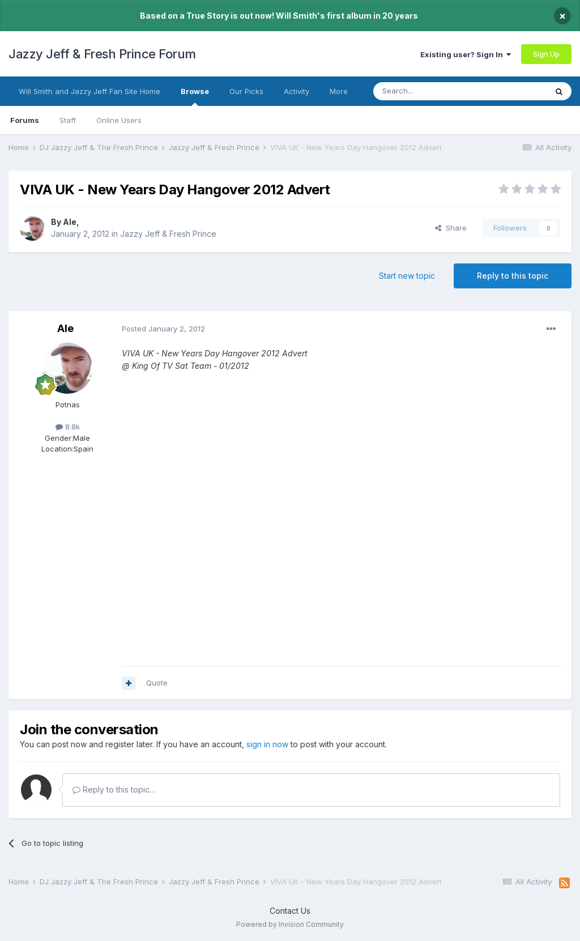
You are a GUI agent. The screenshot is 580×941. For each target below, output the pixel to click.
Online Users (119, 120)
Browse (195, 96)
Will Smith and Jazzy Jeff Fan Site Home (89, 91)
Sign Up (546, 53)
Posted (163, 328)
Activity (296, 91)
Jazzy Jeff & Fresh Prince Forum (102, 53)
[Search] (431, 91)
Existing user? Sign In (465, 54)
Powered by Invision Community (290, 924)
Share (451, 227)
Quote (157, 682)
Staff (67, 120)
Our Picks (246, 91)
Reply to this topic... (113, 789)
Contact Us (290, 911)
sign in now (267, 744)
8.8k (68, 426)
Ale (69, 222)
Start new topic (407, 275)
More (339, 91)
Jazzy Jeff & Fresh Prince (168, 234)
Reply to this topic (512, 275)
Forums (24, 120)
